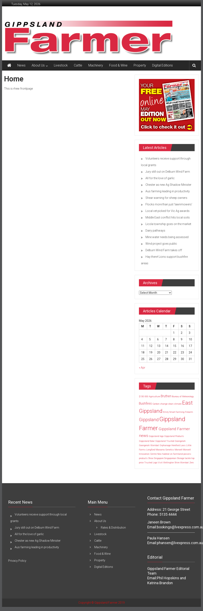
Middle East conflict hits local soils (167, 217)
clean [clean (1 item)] (170, 404)
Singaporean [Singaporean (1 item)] (170, 458)
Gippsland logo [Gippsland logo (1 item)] (156, 436)
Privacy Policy (17, 560)
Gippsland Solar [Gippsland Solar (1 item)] (147, 441)
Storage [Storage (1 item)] (180, 458)
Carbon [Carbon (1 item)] (156, 404)
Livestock (61, 65)
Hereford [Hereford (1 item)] (175, 445)
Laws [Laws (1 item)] (183, 445)
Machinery (95, 65)
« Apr (142, 367)
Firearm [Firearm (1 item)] (189, 412)
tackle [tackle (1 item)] (188, 458)
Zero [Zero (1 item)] (191, 462)
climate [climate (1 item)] (178, 404)
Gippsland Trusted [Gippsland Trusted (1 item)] (164, 441)
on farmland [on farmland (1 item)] (176, 454)
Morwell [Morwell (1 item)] (178, 449)
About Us (38, 65)
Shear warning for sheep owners (166, 197)
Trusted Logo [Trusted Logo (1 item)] (150, 462)
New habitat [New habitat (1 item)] (163, 454)
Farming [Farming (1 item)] (180, 412)
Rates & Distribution (113, 527)
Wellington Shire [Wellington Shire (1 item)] (171, 462)
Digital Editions (162, 65)
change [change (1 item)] (164, 404)
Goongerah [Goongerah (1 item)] (180, 441)
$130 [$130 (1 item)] (141, 396)
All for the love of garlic (160, 178)
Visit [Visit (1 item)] (160, 462)
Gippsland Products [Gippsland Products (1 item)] (174, 436)
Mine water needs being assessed (167, 237)
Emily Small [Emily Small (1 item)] (169, 412)
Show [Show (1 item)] (150, 458)
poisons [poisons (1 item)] (187, 454)
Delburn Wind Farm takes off (163, 250)
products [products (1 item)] (143, 458)
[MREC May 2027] (167, 105)
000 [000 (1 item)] (146, 396)
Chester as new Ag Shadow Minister (168, 184)
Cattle (78, 65)
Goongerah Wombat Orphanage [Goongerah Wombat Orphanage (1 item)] (155, 445)
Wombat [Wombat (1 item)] (184, 462)
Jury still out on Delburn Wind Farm (167, 171)
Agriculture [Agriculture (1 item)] (154, 396)
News (21, 65)
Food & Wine (118, 65)
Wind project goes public (161, 243)
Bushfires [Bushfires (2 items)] (145, 403)
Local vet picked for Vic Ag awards (167, 211)
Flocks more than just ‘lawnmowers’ (168, 204)
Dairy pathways (155, 230)
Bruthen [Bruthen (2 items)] (166, 396)
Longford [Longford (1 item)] (150, 449)
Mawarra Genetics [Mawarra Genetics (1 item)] (165, 449)
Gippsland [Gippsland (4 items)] (149, 419)
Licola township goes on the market (168, 224)
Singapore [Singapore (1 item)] (159, 458)
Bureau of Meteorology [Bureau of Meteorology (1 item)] (183, 396)
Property (140, 65)
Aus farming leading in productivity (167, 191)
